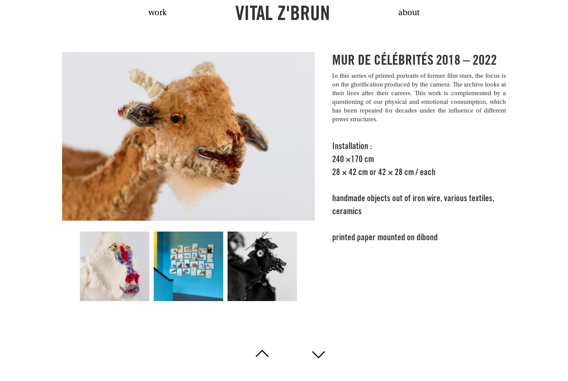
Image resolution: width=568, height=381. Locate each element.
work (158, 13)
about (408, 13)
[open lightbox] (188, 136)
